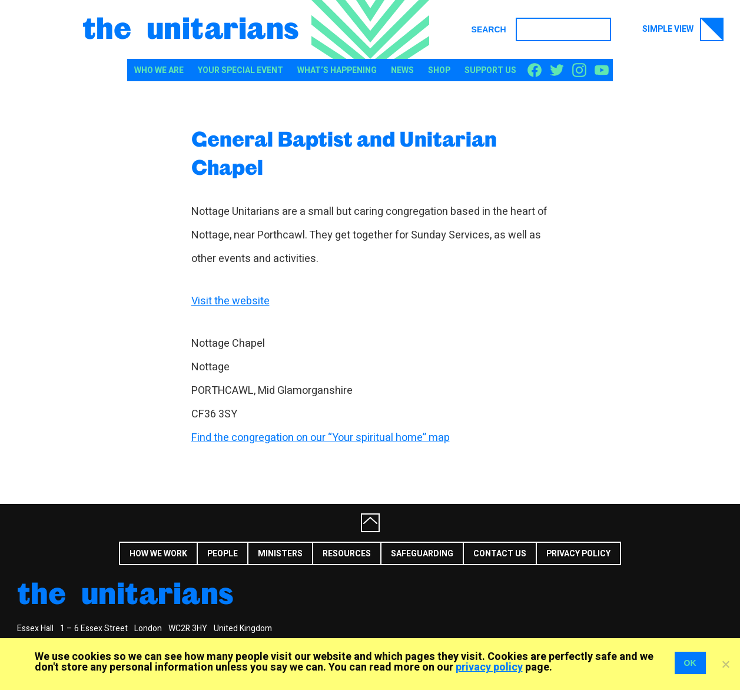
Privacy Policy (578, 554)
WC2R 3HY (187, 628)
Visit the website (230, 301)
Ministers (280, 554)
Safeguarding (422, 554)
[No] (725, 664)
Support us (490, 70)
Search (489, 29)
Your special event (240, 70)
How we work (158, 554)
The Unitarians (191, 27)
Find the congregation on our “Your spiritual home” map (320, 438)
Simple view (683, 29)
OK (690, 663)
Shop (439, 70)
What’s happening (337, 70)
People (222, 554)
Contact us (499, 554)
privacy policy (489, 667)
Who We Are (159, 70)
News (402, 70)
